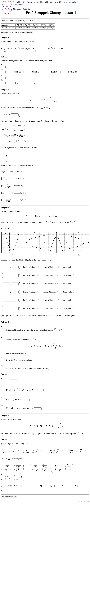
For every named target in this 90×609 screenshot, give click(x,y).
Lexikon (23, 2)
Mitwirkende (74, 2)
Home (16, 2)
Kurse (44, 2)
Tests (38, 2)
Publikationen (19, 4)
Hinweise (64, 2)
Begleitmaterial (53, 2)
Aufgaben (31, 2)
